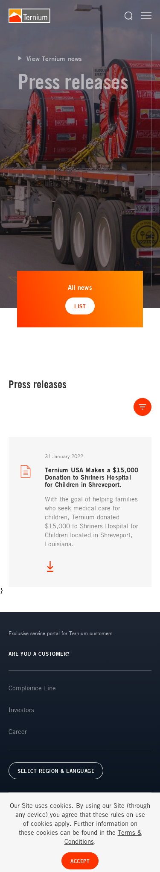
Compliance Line (32, 688)
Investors (21, 709)
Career (18, 731)
